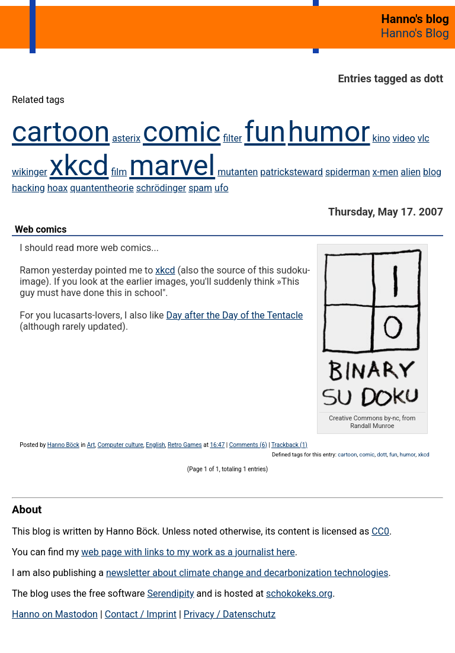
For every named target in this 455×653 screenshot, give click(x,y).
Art (91, 445)
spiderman (347, 172)
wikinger (29, 172)
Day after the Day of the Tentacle (234, 315)
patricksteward (291, 172)
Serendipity (170, 593)
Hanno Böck (63, 445)
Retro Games (185, 445)
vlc (424, 138)
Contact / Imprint (141, 614)
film (119, 172)
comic (181, 132)
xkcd (79, 165)
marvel (172, 165)
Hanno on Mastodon (55, 614)
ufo (221, 188)
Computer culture (120, 445)
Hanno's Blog (415, 33)
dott (382, 454)
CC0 (380, 531)
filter (232, 138)
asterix (126, 138)
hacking (28, 188)
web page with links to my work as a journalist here (188, 552)
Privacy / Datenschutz (229, 614)
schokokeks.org (299, 593)
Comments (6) (248, 445)
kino (381, 138)
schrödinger (161, 188)
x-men (386, 172)
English (155, 445)
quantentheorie (101, 188)
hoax (57, 188)
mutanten (237, 172)
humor (329, 132)
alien (410, 172)
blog (432, 172)
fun (265, 132)
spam (200, 188)
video (403, 138)
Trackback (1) (289, 445)
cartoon (61, 132)
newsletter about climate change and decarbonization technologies (247, 572)
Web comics (40, 229)
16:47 (217, 445)
